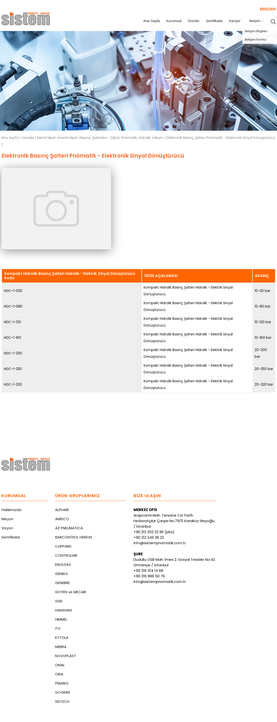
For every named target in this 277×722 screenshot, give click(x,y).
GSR (58, 601)
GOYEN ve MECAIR (70, 591)
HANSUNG (63, 610)
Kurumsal (173, 21)
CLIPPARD (63, 546)
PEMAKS (62, 683)
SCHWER (62, 692)
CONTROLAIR (66, 555)
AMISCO (62, 518)
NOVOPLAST (65, 655)
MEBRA (60, 646)
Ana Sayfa (151, 21)
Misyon (7, 518)
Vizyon (7, 528)
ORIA (59, 674)
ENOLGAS (63, 564)
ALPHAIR (62, 509)
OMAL (60, 664)
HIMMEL (61, 619)
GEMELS (61, 573)
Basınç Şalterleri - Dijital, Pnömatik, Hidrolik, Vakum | (123, 137)
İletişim (254, 21)
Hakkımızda (11, 509)
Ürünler (194, 21)
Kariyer (235, 21)
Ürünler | (29, 137)
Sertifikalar (214, 21)
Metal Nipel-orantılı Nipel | (58, 137)
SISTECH (62, 701)
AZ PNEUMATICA (69, 528)
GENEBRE (62, 582)
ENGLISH (268, 9)
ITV (57, 628)
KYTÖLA (61, 637)
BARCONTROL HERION (73, 537)
